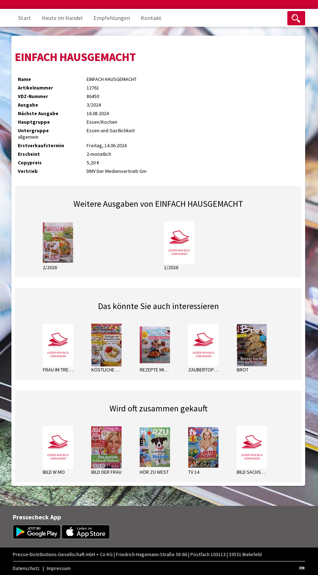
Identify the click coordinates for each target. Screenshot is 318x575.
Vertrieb (28, 171)
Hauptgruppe (34, 122)
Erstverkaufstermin (41, 145)
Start (24, 17)
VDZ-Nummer (33, 96)
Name (24, 79)
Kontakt (151, 17)
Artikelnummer (35, 87)
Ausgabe (28, 105)
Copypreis (30, 162)
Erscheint (29, 154)
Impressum (59, 568)
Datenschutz (26, 568)
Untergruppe (33, 130)
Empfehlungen (111, 17)
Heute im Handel (62, 17)
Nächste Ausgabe (38, 113)
